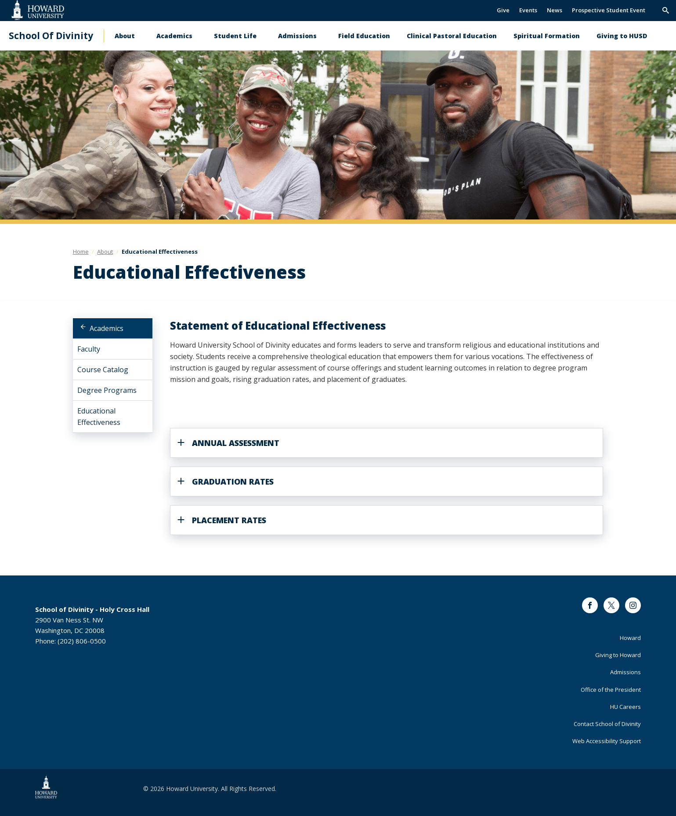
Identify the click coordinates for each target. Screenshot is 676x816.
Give (503, 10)
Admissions (297, 36)
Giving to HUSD (621, 36)
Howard (630, 638)
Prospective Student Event (608, 10)
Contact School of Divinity (607, 724)
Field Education (364, 36)
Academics (174, 36)
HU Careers (625, 707)
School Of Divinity (51, 35)
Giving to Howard (618, 655)
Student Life (235, 36)
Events (528, 10)
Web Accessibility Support (606, 741)
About (125, 36)
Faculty (88, 349)
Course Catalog (102, 369)
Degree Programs (107, 390)
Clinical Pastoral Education (452, 36)
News (554, 10)
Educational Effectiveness (98, 416)
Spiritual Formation (546, 36)
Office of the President (611, 690)
